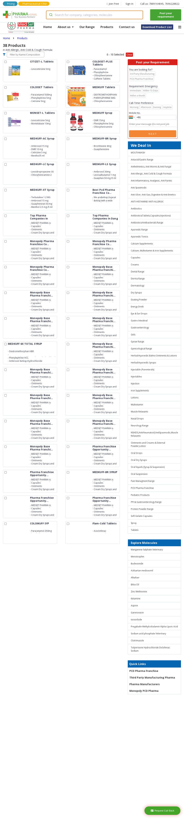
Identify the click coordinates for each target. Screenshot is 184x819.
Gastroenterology (140, 327)
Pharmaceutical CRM (34, 3)
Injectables (136, 376)
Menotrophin (137, 556)
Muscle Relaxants (139, 411)
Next (152, 133)
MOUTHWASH (138, 152)
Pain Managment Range (143, 481)
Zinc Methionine (139, 591)
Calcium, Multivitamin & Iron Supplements (152, 250)
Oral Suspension (139, 474)
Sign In (129, 3)
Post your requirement (166, 14)
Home (47, 27)
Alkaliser (135, 577)
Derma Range (138, 278)
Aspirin (134, 605)
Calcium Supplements (142, 243)
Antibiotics (136, 208)
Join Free (113, 4)
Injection (135, 383)
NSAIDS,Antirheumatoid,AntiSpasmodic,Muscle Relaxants (154, 434)
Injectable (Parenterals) (142, 369)
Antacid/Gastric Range (142, 159)
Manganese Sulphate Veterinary (147, 549)
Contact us (127, 27)
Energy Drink (137, 306)
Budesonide (137, 563)
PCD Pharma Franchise (142, 488)
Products (106, 27)
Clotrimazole (137, 640)
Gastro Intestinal (139, 320)
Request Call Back (162, 810)
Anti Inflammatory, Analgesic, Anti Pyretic (151, 180)
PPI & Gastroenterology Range (146, 502)
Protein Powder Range (142, 509)
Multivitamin (137, 404)
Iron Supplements (140, 390)
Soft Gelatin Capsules (141, 516)
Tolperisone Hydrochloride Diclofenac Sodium (150, 649)
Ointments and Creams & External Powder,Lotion (148, 444)
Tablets (134, 530)
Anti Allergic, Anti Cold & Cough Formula (151, 173)
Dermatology (137, 285)
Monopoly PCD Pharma (143, 690)
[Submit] (50, 15)
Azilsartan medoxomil (142, 570)
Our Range (87, 27)
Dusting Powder (139, 299)
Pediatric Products (140, 495)
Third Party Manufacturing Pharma (152, 677)
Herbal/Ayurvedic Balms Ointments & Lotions (154, 355)
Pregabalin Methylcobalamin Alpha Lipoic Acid (154, 626)
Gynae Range (137, 341)
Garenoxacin (137, 612)
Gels (133, 334)
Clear (129, 54)
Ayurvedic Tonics (139, 236)
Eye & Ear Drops (139, 313)
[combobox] (94, 15)
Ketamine (135, 598)
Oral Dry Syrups (139, 460)
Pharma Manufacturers (144, 684)
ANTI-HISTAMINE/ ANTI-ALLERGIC (147, 201)
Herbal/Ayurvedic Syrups (143, 362)
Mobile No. (135, 112)
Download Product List (157, 27)
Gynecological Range (141, 348)
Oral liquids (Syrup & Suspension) (148, 467)
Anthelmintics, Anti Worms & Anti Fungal (151, 166)
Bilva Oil (135, 584)
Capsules (135, 257)
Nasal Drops (137, 418)
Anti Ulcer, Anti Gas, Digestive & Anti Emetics (153, 194)
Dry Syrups (136, 292)
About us (66, 27)
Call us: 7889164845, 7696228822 (159, 3)
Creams (135, 264)
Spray (134, 523)
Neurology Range (139, 425)
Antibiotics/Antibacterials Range (147, 222)
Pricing (11, 3)
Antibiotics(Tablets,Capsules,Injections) (151, 215)
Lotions (134, 397)
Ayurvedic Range (139, 229)
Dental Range (137, 271)
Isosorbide (136, 619)
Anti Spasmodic (139, 187)
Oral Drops (136, 453)
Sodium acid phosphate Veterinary (148, 633)
